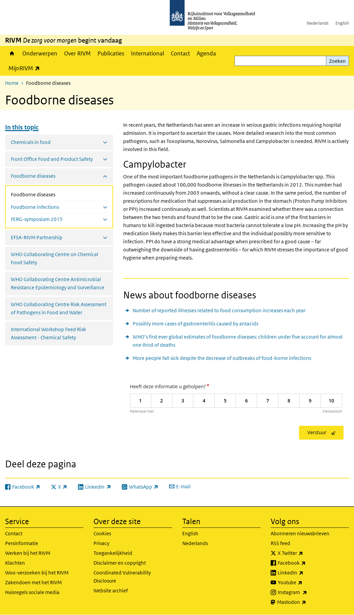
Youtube (305, 583)
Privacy (101, 543)
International (147, 53)
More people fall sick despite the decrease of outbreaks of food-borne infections (222, 358)
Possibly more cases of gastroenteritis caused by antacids (195, 323)
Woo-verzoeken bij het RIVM (37, 572)
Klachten (15, 563)
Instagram (307, 592)
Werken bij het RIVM (27, 553)
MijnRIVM (25, 68)
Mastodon (306, 602)
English (342, 23)
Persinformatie (21, 543)
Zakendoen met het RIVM (33, 582)
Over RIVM (77, 53)
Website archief (110, 590)
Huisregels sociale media (32, 592)
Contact (180, 53)
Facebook (306, 563)
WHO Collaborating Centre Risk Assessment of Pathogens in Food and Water (58, 308)
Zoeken (337, 61)
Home (12, 53)
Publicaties (111, 53)
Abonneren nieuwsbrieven (300, 533)
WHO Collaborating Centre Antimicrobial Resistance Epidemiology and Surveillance (57, 283)
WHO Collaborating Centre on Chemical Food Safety (54, 258)
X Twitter (305, 553)
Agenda (206, 53)
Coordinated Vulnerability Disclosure (122, 576)
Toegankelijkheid (112, 553)
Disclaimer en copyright (119, 563)
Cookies (102, 533)
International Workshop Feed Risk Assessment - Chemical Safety (48, 333)
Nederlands (318, 23)
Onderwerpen (39, 53)
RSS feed (280, 543)
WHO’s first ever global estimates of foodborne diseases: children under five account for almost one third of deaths (238, 341)
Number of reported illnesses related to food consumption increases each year (219, 310)
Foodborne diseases (51, 194)
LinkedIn (305, 573)
